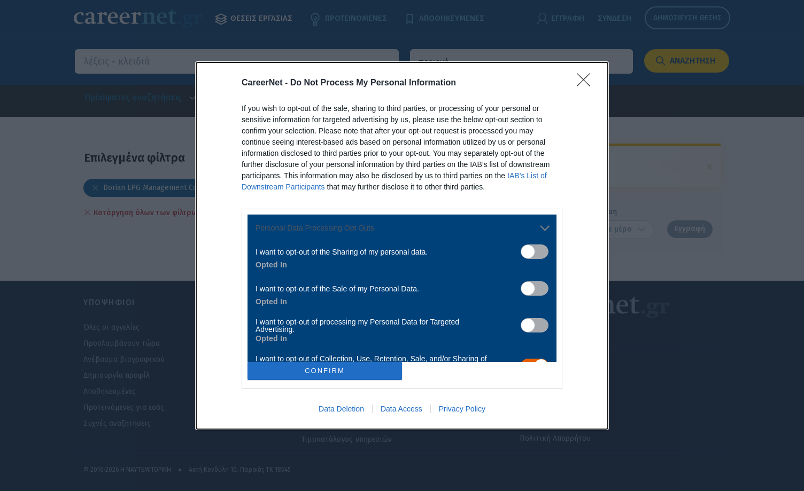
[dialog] (402, 245)
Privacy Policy (462, 409)
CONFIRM (325, 370)
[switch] (534, 251)
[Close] (587, 83)
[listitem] (402, 228)
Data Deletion (341, 409)
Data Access (401, 409)
